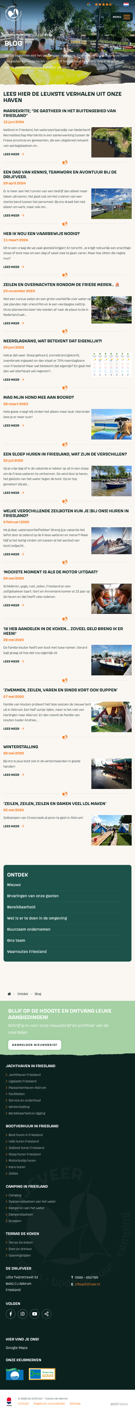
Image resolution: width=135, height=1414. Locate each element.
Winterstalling (20, 747)
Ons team (16, 941)
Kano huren (15, 1167)
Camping (13, 1195)
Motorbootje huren (21, 1160)
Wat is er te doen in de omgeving (37, 918)
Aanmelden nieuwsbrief (34, 1045)
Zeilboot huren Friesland (25, 1148)
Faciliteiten (15, 1094)
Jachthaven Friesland (23, 1075)
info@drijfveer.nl (87, 1284)
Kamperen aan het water (25, 1208)
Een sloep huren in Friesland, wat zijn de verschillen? (65, 454)
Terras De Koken (19, 1242)
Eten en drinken (19, 1249)
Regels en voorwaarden (49, 1404)
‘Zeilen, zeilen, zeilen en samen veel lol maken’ (54, 804)
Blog (38, 994)
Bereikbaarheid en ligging (25, 1113)
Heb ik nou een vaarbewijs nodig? (41, 234)
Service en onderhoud (23, 1100)
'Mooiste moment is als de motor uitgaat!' (50, 572)
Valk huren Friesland (22, 1141)
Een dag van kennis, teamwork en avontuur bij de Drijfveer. (60, 174)
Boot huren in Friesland (24, 1135)
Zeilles (12, 1173)
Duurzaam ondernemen (29, 929)
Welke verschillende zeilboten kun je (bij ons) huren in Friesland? (66, 513)
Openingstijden (18, 1255)
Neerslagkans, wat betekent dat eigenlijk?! (52, 341)
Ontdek (17, 875)
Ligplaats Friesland (21, 1081)
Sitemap (75, 1404)
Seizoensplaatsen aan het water (31, 1201)
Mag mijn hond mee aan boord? (38, 397)
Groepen (13, 1221)
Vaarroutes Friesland (27, 952)
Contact (23, 1404)
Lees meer (13, 155)
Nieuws (14, 885)
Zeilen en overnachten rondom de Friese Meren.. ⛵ (61, 285)
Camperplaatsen (19, 1214)
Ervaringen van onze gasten (33, 896)
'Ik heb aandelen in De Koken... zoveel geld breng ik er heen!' (63, 631)
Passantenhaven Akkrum (26, 1087)
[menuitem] (119, 16)
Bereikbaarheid (21, 907)
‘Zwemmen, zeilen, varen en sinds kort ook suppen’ (60, 690)
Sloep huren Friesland (23, 1154)
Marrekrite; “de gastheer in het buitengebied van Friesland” (59, 113)
